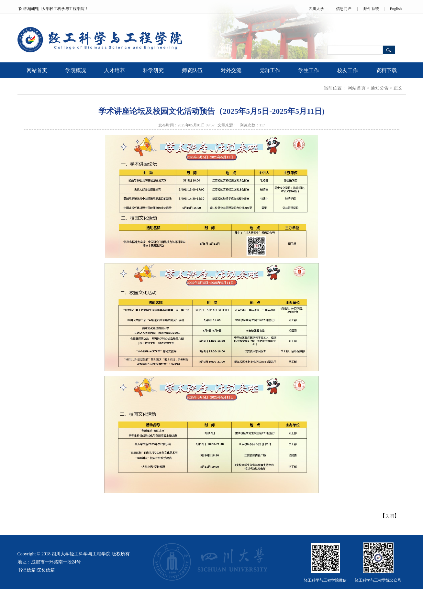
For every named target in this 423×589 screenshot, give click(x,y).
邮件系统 (371, 8)
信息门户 (343, 8)
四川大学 (316, 8)
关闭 (389, 516)
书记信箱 (26, 570)
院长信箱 (46, 570)
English (396, 8)
